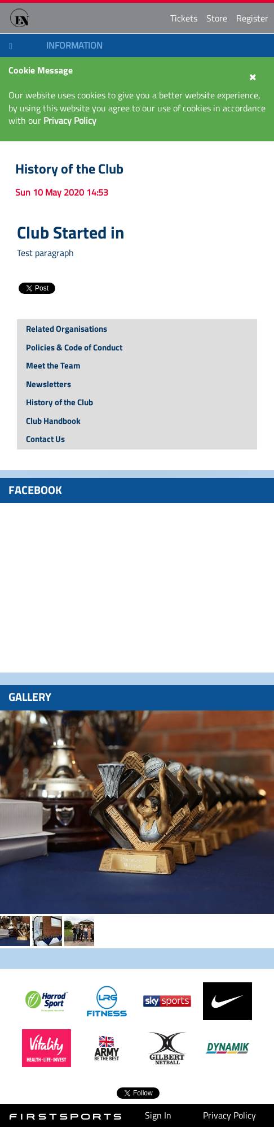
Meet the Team (53, 365)
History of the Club (69, 168)
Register (252, 18)
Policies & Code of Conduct (74, 347)
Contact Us (45, 438)
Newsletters (48, 384)
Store (216, 18)
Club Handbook (53, 420)
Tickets (183, 18)
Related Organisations (66, 328)
